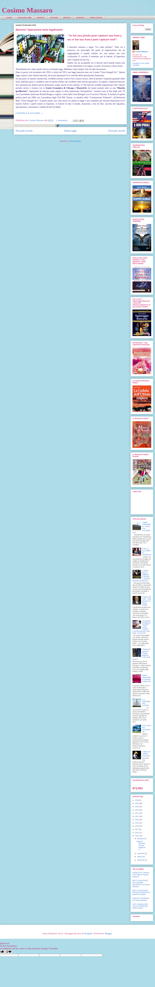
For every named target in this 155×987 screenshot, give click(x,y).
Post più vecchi (116, 130)
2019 (137, 823)
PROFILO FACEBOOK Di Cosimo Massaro (140, 899)
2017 (137, 829)
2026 (137, 800)
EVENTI (9, 18)
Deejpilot (88, 933)
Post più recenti (24, 130)
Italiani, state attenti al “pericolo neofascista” (146, 679)
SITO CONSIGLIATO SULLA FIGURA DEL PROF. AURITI (140, 906)
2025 (137, 803)
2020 (137, 820)
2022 (137, 813)
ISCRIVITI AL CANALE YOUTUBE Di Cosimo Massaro (140, 875)
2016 (137, 833)
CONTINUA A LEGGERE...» (29, 113)
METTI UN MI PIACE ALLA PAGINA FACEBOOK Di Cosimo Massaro (141, 883)
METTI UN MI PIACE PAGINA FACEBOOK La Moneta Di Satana (141, 892)
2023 (137, 810)
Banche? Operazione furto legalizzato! (39, 29)
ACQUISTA (80, 18)
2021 (137, 816)
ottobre (140, 857)
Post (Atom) (75, 141)
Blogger (108, 933)
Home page (70, 130)
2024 (137, 807)
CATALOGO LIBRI (24, 18)
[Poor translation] (8, 952)
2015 (137, 836)
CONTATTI (40, 18)
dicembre (140, 839)
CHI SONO (54, 18)
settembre (141, 860)
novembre (141, 853)
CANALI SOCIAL (96, 18)
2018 (137, 826)
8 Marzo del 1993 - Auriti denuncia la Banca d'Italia (146, 601)
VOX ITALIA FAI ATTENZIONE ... (146, 728)
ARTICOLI (67, 18)
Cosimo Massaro (27, 10)
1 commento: (62, 120)
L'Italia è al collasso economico (146, 754)
